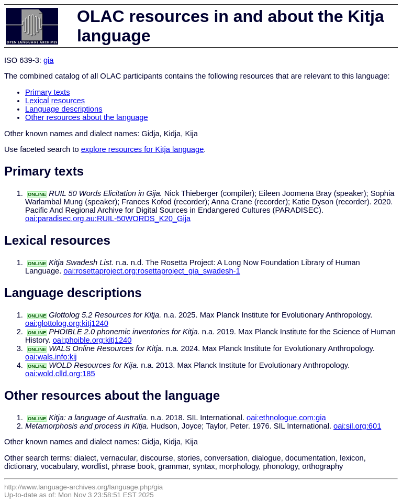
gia (48, 60)
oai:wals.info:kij (51, 357)
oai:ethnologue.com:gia (286, 417)
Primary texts (47, 92)
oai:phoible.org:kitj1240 (92, 340)
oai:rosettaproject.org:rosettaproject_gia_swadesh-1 (151, 271)
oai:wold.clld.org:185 (60, 373)
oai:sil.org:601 (357, 426)
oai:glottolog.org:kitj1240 (66, 323)
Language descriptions (64, 109)
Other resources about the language (86, 117)
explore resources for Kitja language (142, 149)
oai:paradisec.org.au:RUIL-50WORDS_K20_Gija (108, 218)
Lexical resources (55, 100)
